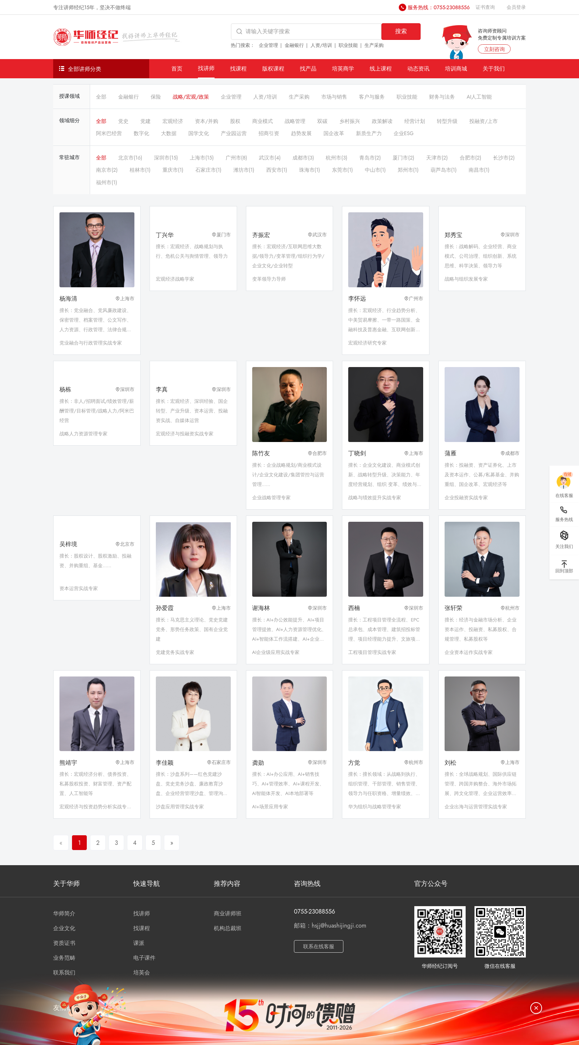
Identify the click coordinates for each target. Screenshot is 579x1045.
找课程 (238, 68)
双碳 (322, 121)
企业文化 (64, 928)
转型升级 (447, 121)
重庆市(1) (173, 170)
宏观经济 (172, 121)
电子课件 (144, 958)
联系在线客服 (318, 946)
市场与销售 (334, 96)
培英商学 (343, 68)
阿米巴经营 (109, 133)
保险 (156, 96)
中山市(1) (375, 170)
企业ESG (404, 133)
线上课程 (381, 68)
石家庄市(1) (208, 170)
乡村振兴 (349, 121)
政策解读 (382, 121)
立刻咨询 (494, 49)
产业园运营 (234, 133)
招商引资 (268, 133)
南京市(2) (107, 170)
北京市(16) (130, 157)
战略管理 (295, 121)
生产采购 (374, 45)
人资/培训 (321, 45)
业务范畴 (64, 958)
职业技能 (348, 45)
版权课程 (273, 68)
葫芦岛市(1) (444, 170)
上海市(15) (202, 157)
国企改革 (333, 133)
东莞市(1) (342, 170)
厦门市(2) (403, 157)
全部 (101, 96)
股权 (235, 121)
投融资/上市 (483, 121)
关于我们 (494, 68)
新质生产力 (369, 133)
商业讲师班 (227, 913)
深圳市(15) (166, 157)
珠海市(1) (309, 170)
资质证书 (64, 943)
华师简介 (64, 913)
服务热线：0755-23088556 (439, 7)
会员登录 (516, 7)
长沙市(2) (504, 157)
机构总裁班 (227, 928)
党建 (145, 121)
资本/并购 (206, 121)
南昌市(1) (479, 170)
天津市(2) (437, 157)
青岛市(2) (370, 157)
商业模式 (262, 121)
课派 (138, 943)
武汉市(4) (270, 157)
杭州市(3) (336, 157)
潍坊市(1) (243, 170)
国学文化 (198, 133)
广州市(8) (236, 157)
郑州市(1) (408, 170)
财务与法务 (442, 96)
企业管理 (268, 45)
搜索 (401, 31)
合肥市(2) (471, 157)
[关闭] (536, 1008)
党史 (123, 121)
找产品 (308, 68)
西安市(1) (276, 170)
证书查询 (485, 7)
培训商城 (456, 68)
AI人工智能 (479, 96)
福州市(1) (106, 182)
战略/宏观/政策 (191, 96)
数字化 (141, 133)
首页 (176, 68)
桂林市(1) (140, 170)
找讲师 (206, 68)
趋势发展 (301, 133)
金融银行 (294, 45)
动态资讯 (418, 68)
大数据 (169, 133)
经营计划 (414, 121)
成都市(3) (303, 157)
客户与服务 (372, 96)
